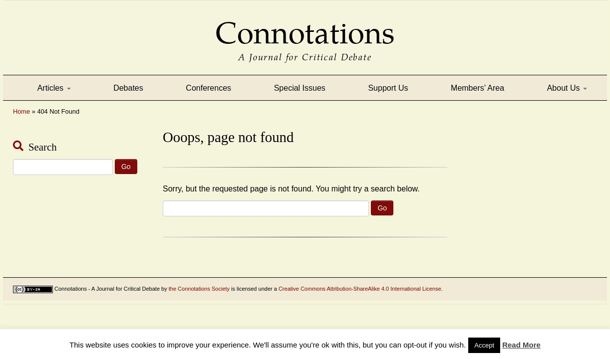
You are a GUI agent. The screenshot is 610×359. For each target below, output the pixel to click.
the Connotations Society (199, 289)
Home (21, 111)
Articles (54, 88)
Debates (128, 88)
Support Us (388, 88)
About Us (567, 88)
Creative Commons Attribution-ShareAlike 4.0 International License (360, 289)
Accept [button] (484, 345)
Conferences (208, 88)
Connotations (305, 26)
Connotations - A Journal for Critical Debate (107, 289)
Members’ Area (477, 88)
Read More (521, 345)
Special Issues (299, 88)
